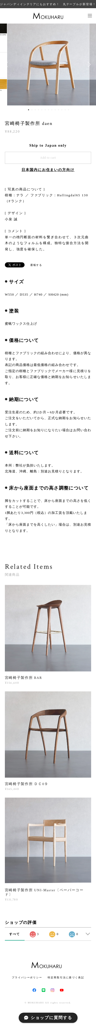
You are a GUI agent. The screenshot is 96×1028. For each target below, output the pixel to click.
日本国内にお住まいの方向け (48, 170)
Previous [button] (7, 64)
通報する (36, 265)
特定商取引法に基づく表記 (66, 977)
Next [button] (88, 64)
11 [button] (61, 109)
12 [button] (65, 109)
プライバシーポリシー (27, 977)
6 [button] (45, 109)
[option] (48, 64)
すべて (14, 934)
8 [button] (51, 109)
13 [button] (68, 109)
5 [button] (41, 109)
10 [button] (58, 109)
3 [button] (35, 109)
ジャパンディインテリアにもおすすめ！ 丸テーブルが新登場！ (48, 4)
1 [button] (28, 109)
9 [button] (55, 109)
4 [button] (38, 109)
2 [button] (31, 109)
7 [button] (48, 109)
